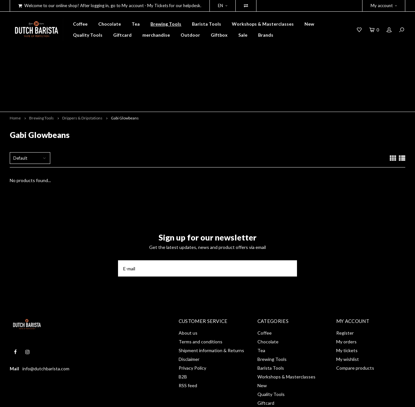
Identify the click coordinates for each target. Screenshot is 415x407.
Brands (265, 35)
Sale (242, 35)
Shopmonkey (102, 397)
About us (188, 287)
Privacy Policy (192, 322)
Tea (136, 24)
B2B (183, 331)
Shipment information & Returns (211, 304)
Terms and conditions (200, 296)
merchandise (156, 35)
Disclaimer (189, 313)
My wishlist (347, 313)
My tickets (347, 304)
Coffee (80, 24)
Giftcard (122, 35)
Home (15, 71)
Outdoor (190, 35)
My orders (346, 296)
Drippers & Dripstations (82, 71)
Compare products (355, 322)
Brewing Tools (165, 24)
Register (345, 287)
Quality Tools (87, 35)
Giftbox (219, 35)
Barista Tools (206, 24)
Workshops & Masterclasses (263, 24)
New (309, 24)
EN (222, 5)
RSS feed (188, 339)
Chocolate (109, 24)
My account (384, 5)
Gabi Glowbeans (125, 71)
